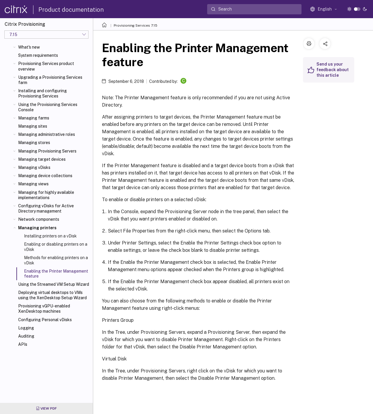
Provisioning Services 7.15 (135, 25)
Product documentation (71, 9)
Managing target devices (42, 159)
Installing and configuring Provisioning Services (42, 93)
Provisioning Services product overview (46, 66)
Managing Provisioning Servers (47, 151)
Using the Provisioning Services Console (47, 107)
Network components (38, 219)
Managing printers (37, 227)
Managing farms (33, 118)
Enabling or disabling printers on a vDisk (55, 247)
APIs (22, 344)
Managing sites (32, 126)
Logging (26, 328)
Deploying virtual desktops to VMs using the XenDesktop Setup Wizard (52, 295)
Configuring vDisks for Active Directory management (46, 208)
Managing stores (34, 142)
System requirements (38, 55)
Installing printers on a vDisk (50, 236)
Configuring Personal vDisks (45, 319)
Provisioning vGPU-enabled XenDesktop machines (44, 309)
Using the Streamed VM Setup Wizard (53, 284)
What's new (29, 47)
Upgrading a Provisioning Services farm (50, 80)
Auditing (26, 336)
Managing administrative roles (46, 134)
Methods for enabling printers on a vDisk (56, 260)
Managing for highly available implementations (46, 195)
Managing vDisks (34, 167)
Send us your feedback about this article (332, 70)
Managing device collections (45, 175)
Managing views (33, 184)
